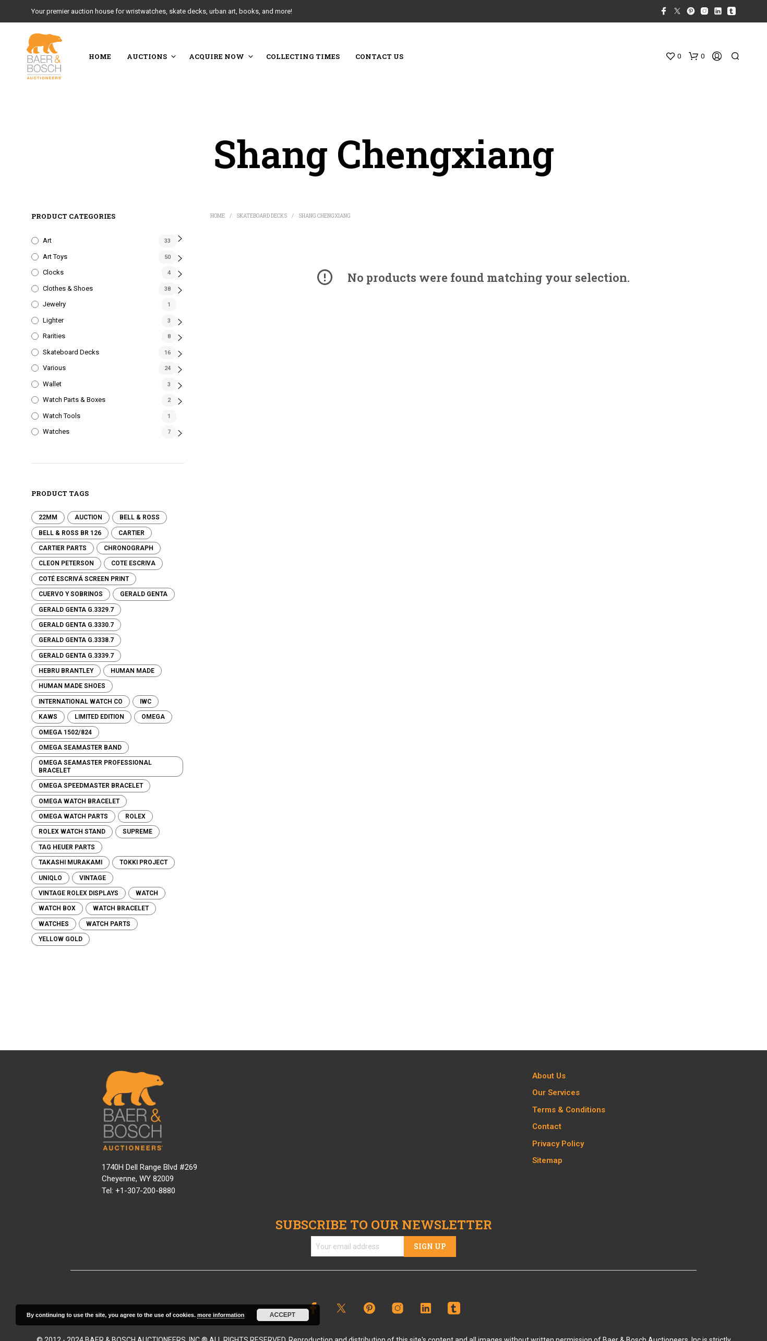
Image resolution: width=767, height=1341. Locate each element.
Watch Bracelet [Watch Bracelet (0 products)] (121, 908)
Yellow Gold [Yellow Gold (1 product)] (60, 939)
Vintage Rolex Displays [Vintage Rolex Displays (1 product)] (78, 893)
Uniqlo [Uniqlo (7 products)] (50, 878)
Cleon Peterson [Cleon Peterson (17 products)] (66, 563)
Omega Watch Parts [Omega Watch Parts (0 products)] (73, 816)
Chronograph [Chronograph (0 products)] (128, 548)
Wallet (52, 384)
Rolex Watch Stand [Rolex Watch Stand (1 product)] (72, 831)
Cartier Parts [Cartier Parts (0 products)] (63, 548)
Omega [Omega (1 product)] (153, 716)
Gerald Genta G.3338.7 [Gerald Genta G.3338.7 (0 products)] (76, 640)
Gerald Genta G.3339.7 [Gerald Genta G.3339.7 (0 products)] (76, 655)
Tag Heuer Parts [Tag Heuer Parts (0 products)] (67, 847)
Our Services (556, 1092)
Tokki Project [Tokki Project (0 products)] (143, 862)
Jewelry (54, 304)
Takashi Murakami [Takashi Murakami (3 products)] (70, 862)
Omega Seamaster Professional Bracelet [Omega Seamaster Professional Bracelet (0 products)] (95, 766)
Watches (56, 431)
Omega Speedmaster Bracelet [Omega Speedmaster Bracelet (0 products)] (91, 785)
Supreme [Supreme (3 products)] (137, 831)
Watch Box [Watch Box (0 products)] (57, 908)
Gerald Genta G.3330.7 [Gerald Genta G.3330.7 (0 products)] (76, 624)
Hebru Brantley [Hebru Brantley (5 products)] (66, 670)
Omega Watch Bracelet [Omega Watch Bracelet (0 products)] (79, 801)
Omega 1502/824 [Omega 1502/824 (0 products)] (65, 732)
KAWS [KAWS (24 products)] (48, 716)
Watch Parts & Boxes (74, 400)
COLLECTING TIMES (303, 56)
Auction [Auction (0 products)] (88, 517)
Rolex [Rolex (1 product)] (135, 816)
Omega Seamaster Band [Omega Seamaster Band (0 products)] (80, 747)
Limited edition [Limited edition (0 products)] (99, 716)
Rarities (54, 336)
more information (220, 1315)
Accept (282, 1315)
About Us (549, 1076)
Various (54, 368)
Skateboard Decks (71, 352)
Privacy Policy (558, 1143)
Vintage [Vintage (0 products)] (92, 878)
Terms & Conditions (568, 1109)
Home (217, 215)
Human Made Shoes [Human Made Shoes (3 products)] (72, 686)
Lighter (53, 320)
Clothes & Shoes (68, 288)
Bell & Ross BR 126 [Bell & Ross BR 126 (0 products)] (70, 533)
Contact (546, 1126)
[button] (673, 56)
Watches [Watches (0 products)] (54, 924)
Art (47, 240)
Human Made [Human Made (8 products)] (132, 670)
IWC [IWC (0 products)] (145, 701)
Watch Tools (61, 416)
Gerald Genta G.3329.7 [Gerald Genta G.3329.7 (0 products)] (76, 609)
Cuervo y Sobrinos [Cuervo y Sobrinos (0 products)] (71, 594)
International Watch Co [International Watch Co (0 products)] (81, 701)
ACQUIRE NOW (216, 56)
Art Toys (55, 256)
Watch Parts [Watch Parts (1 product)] (108, 924)
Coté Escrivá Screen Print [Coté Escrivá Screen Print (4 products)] (84, 579)
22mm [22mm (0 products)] (48, 517)
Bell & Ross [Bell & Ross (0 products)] (139, 517)
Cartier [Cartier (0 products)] (131, 533)
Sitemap (547, 1160)
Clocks (53, 272)
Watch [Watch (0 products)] (147, 893)
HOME (100, 56)
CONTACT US (379, 56)
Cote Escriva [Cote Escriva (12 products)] (133, 563)
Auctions (147, 56)
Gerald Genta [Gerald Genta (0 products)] (143, 594)
